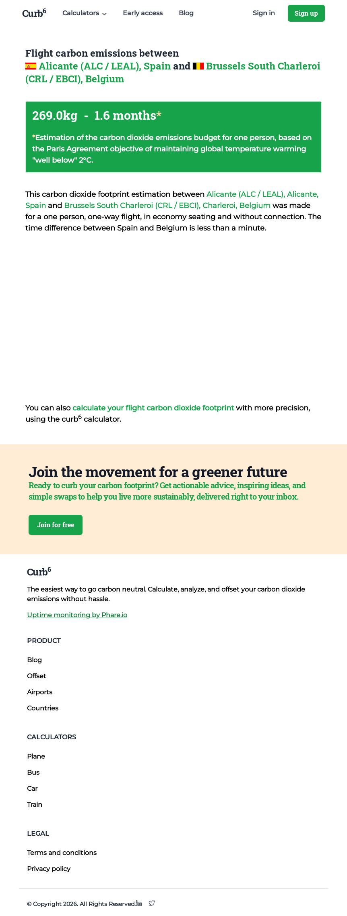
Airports (39, 692)
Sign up (306, 13)
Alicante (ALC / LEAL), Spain (106, 65)
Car (32, 788)
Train (34, 804)
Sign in (264, 13)
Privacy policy (48, 869)
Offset (36, 676)
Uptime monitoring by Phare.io (77, 615)
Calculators (51, 737)
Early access (143, 13)
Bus (33, 772)
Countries (42, 708)
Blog (186, 13)
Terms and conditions (62, 853)
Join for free (55, 524)
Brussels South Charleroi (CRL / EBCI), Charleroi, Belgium (168, 205)
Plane (36, 756)
